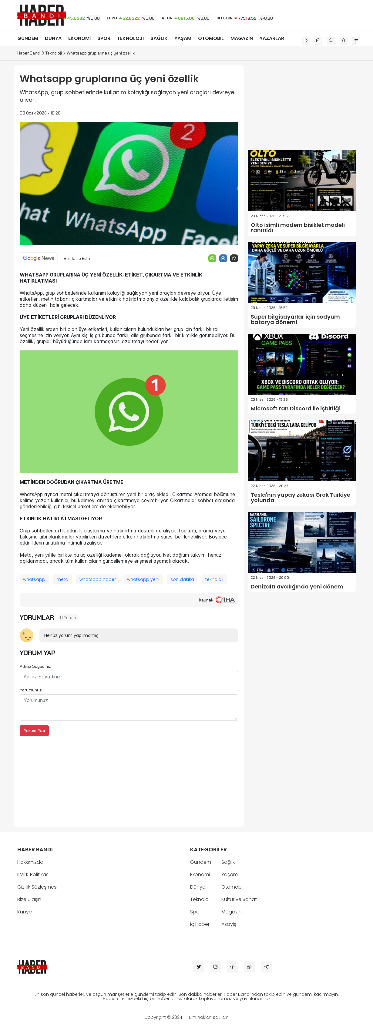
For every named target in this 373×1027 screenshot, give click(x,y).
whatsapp (34, 579)
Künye (24, 911)
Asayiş (228, 924)
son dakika (182, 579)
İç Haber (200, 924)
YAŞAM (182, 38)
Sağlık (228, 862)
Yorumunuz (31, 690)
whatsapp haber (97, 579)
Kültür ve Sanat (239, 899)
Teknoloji (53, 53)
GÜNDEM (27, 38)
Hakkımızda (30, 862)
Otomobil (232, 886)
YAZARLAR (272, 38)
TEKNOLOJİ (130, 38)
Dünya (198, 886)
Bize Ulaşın (29, 899)
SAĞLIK (159, 38)
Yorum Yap (34, 730)
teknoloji (214, 579)
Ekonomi (200, 874)
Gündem (200, 862)
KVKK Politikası (33, 874)
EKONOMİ (79, 38)
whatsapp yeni (143, 579)
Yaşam (229, 874)
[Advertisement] (129, 778)
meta (62, 579)
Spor (195, 911)
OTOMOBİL (211, 38)
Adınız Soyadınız (35, 666)
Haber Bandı (29, 53)
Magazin (231, 911)
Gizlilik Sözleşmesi (37, 886)
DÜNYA (53, 38)
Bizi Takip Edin (77, 258)
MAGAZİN (241, 38)
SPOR (103, 38)
